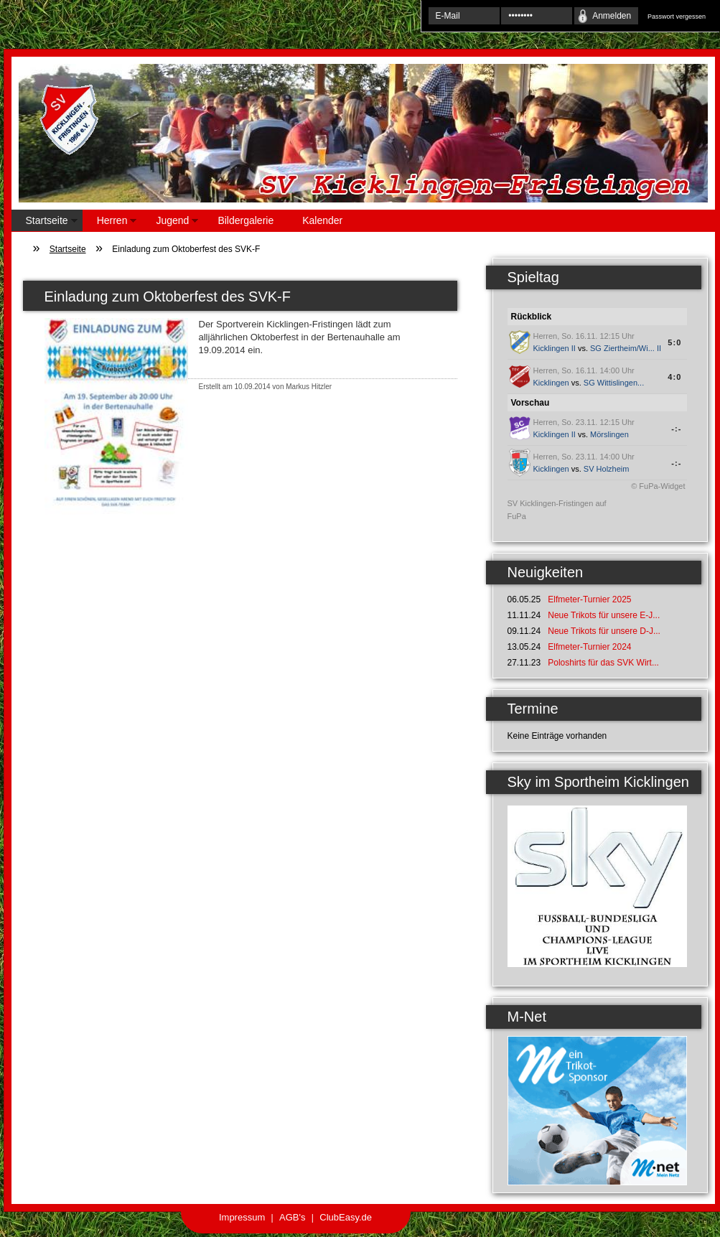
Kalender (322, 220)
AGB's (292, 1217)
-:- (676, 428)
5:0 (674, 342)
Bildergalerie (245, 220)
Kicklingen (551, 382)
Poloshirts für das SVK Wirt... (603, 663)
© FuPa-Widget (658, 486)
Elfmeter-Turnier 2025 (589, 599)
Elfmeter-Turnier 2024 (589, 647)
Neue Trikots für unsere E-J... (604, 615)
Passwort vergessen (676, 16)
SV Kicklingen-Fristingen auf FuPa (557, 510)
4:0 (674, 377)
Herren (110, 223)
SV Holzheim (607, 469)
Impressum (242, 1217)
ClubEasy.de (345, 1217)
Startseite (44, 223)
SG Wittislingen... (614, 382)
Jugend (169, 223)
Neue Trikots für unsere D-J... (604, 631)
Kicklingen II (554, 348)
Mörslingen (609, 434)
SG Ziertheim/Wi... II (625, 348)
